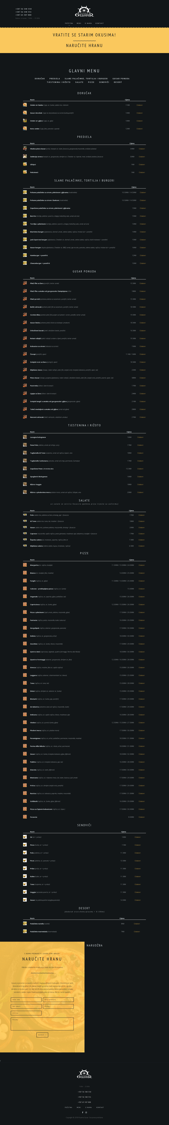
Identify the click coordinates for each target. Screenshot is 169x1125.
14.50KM (133, 192)
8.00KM (131, 817)
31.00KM (130, 738)
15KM (134, 208)
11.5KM (123, 853)
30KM (132, 157)
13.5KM (123, 861)
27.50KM (130, 722)
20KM (129, 492)
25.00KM (130, 573)
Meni (79, 23)
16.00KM (123, 620)
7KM (122, 931)
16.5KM (133, 330)
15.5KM (133, 283)
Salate (79, 82)
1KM (132, 164)
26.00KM (130, 596)
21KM (134, 401)
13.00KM (123, 565)
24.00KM (130, 565)
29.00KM (130, 612)
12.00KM (115, 604)
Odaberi (140, 105)
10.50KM (125, 192)
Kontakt (100, 23)
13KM (128, 113)
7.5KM (131, 540)
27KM (134, 417)
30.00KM (130, 628)
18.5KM (133, 307)
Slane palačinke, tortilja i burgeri (86, 78)
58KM (134, 378)
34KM (132, 149)
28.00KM (130, 659)
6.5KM (131, 546)
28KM (134, 409)
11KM (128, 105)
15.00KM (130, 589)
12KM (128, 129)
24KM (134, 393)
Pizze (91, 82)
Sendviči (104, 82)
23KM (134, 370)
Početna (69, 23)
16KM (134, 247)
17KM (134, 386)
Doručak (40, 78)
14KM (134, 224)
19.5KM (133, 315)
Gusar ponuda (121, 78)
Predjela (55, 78)
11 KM (128, 354)
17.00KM (123, 612)
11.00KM (115, 565)
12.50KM (115, 722)
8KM (122, 924)
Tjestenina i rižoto (59, 82)
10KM (128, 121)
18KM (134, 291)
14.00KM (123, 573)
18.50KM (123, 738)
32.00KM (130, 754)
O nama (88, 23)
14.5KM (123, 900)
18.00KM (123, 636)
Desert (118, 82)
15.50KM (123, 722)
